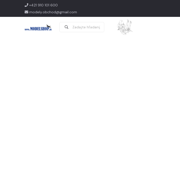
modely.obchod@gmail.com (51, 12)
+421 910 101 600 (41, 5)
